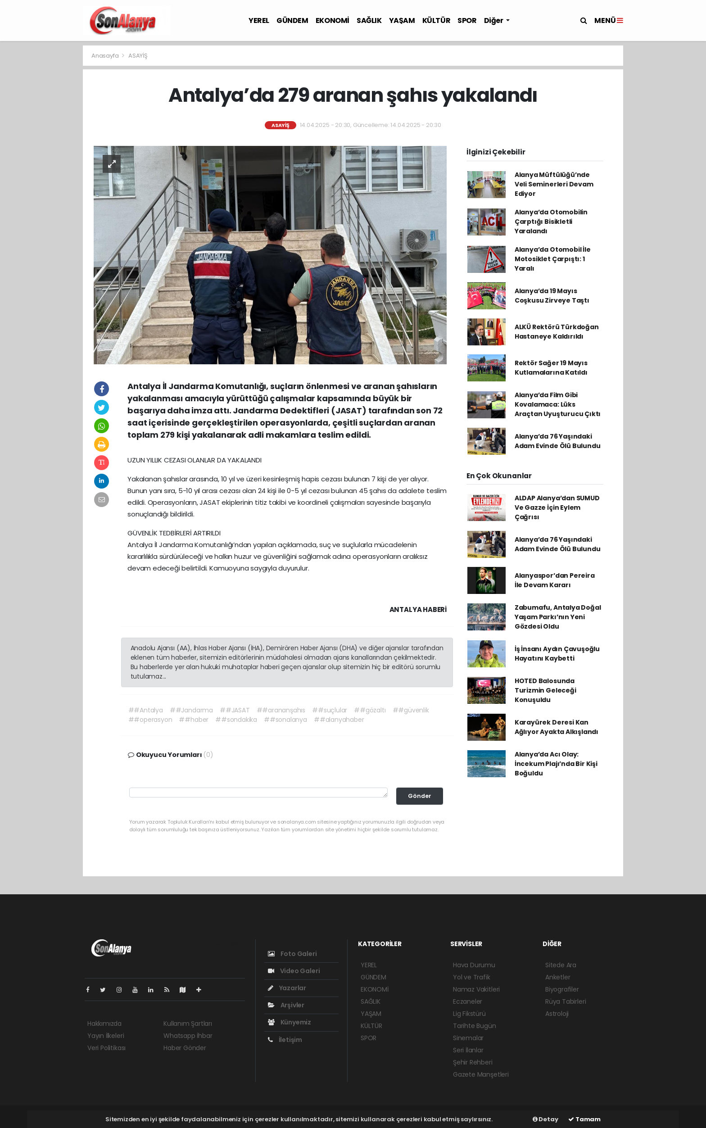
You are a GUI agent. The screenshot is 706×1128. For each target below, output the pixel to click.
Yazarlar (287, 987)
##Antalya (145, 710)
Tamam (584, 1119)
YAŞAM (402, 20)
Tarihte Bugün (474, 1025)
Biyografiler (562, 989)
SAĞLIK (369, 20)
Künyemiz (289, 1022)
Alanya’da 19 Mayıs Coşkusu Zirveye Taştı (552, 295)
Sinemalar (468, 1037)
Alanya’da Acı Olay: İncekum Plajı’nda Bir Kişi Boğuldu (556, 764)
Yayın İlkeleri (105, 1035)
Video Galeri (294, 970)
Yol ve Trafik (471, 977)
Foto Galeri (292, 953)
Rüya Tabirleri (565, 1001)
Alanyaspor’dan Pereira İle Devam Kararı (555, 580)
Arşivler (286, 1005)
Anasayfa (105, 55)
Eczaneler (467, 1001)
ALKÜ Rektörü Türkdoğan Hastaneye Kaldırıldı (557, 331)
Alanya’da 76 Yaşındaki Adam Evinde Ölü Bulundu (558, 441)
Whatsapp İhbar (187, 1035)
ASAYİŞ (138, 55)
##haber (193, 719)
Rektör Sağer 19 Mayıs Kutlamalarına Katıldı (551, 367)
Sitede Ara (560, 964)
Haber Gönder (184, 1047)
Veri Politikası (106, 1047)
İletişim (285, 1039)
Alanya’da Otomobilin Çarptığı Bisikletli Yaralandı (551, 222)
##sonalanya (285, 719)
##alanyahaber (339, 719)
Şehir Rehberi (473, 1062)
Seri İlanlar (468, 1050)
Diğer (494, 20)
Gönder (419, 796)
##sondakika (236, 719)
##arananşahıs (281, 710)
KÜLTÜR (436, 20)
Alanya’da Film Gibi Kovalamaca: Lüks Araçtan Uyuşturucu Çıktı (558, 404)
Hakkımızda (104, 1023)
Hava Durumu (474, 964)
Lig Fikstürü (469, 1013)
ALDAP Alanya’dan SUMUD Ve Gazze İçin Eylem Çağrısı (557, 507)
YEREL (259, 20)
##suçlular (329, 710)
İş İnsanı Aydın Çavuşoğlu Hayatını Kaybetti (557, 653)
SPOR (466, 20)
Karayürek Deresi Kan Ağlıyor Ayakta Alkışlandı (556, 727)
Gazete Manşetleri (481, 1074)
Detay (545, 1119)
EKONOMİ (332, 20)
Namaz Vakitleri (476, 989)
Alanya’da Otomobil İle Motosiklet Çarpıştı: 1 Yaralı (553, 259)
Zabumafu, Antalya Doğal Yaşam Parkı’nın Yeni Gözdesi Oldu (558, 617)
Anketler (557, 977)
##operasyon (150, 719)
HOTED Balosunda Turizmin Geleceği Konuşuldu (545, 690)
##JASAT (235, 710)
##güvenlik (411, 710)
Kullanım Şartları (187, 1023)
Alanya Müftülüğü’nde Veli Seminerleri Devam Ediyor (554, 184)
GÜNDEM (292, 20)
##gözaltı (369, 710)
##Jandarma (191, 710)
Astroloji (557, 1013)
